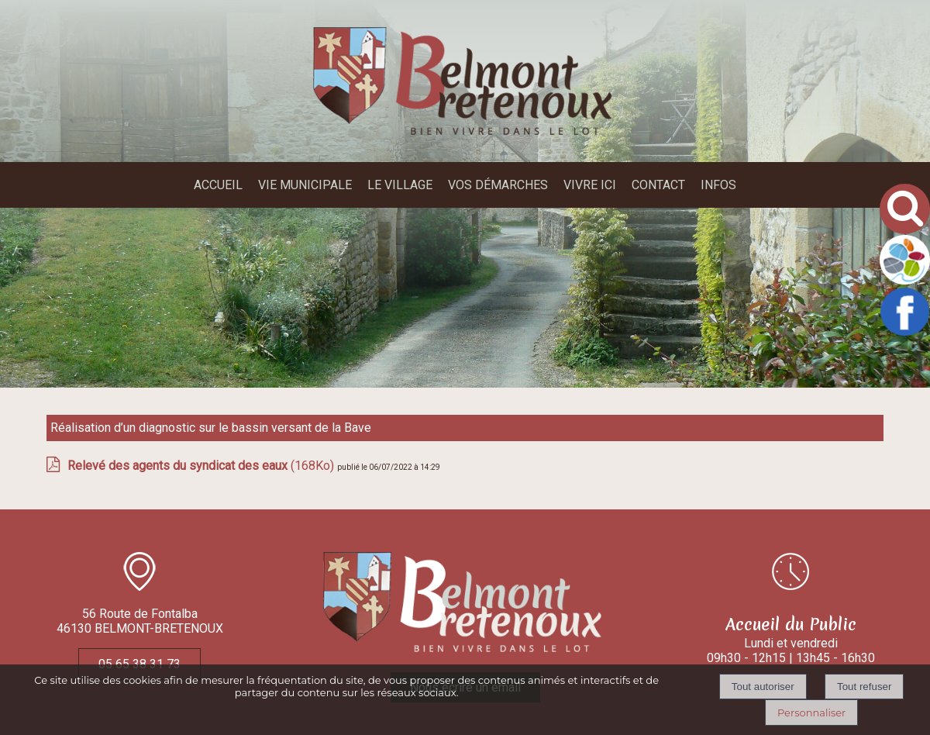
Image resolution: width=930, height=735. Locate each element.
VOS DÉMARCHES (498, 185)
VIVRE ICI (589, 185)
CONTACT (658, 185)
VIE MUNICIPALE (305, 185)
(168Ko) (202, 465)
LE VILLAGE (399, 185)
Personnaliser (811, 712)
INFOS (718, 185)
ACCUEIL (218, 185)
